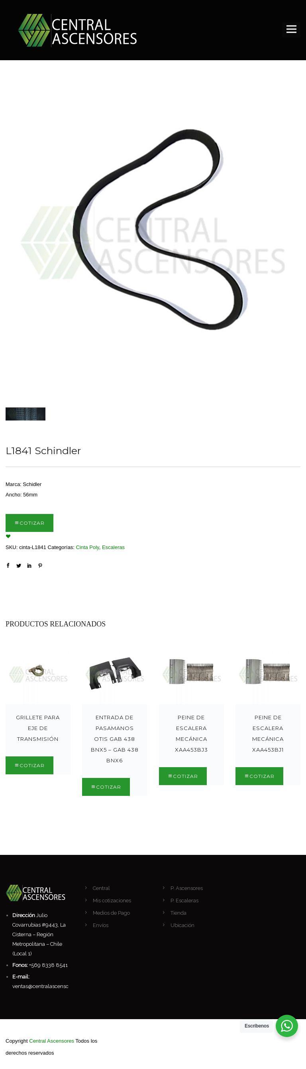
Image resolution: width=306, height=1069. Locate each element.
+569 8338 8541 (48, 965)
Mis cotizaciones (112, 901)
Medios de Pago (111, 913)
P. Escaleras (184, 901)
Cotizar (32, 523)
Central (101, 888)
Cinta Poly (87, 547)
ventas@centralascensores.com (50, 986)
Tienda (178, 913)
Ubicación (182, 925)
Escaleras (113, 547)
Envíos (100, 925)
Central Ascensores (51, 1041)
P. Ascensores (187, 888)
